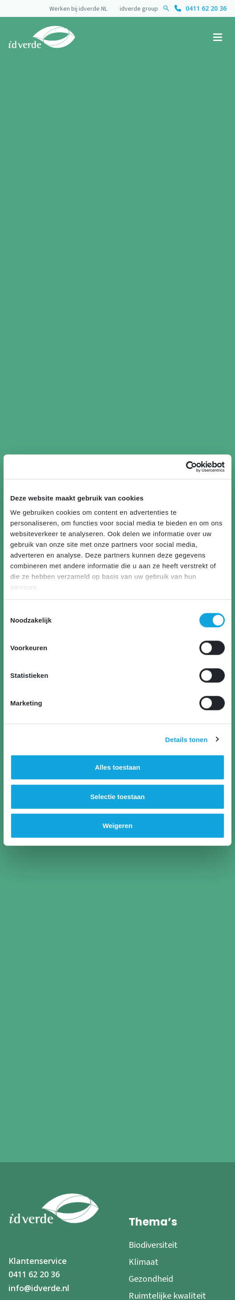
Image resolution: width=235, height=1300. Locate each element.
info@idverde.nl (38, 1288)
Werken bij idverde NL (78, 8)
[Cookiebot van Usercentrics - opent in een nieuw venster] (186, 466)
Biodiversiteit (153, 1245)
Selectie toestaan (117, 796)
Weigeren (117, 825)
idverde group (139, 8)
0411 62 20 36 (206, 8)
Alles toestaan (117, 767)
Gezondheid (151, 1279)
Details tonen (186, 739)
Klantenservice (37, 1260)
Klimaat (143, 1262)
